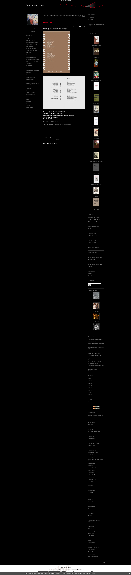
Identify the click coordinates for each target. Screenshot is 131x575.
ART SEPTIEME (96, 311)
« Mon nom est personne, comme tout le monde (54, 15)
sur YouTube (90, 19)
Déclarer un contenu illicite (43, 571)
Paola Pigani (90, 510)
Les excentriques (91, 490)
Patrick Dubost (91, 524)
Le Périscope (91, 477)
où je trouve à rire (31, 77)
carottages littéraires (31, 57)
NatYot (89, 504)
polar (28, 99)
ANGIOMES (96, 57)
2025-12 (90, 380)
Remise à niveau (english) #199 (95, 257)
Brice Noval (90, 424)
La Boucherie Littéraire (93, 231)
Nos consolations (91, 506)
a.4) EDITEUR (30, 46)
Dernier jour (90, 275)
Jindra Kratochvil (91, 463)
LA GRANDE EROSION (96, 150)
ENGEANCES (96, 103)
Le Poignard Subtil (92, 479)
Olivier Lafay (90, 508)
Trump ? (90, 266)
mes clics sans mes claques (33, 70)
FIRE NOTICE (96, 126)
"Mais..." (90, 261)
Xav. (89, 353)
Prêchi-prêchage (91, 259)
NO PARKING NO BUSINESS (96, 161)
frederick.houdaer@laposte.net (33, 27)
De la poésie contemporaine (94, 431)
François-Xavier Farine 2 (93, 443)
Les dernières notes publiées (66, 569)
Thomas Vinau (91, 551)
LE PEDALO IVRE (92, 240)
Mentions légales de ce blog (54, 571)
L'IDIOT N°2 (96, 138)
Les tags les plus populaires (78, 569)
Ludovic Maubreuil (92, 497)
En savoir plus (92, 573)
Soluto (89, 540)
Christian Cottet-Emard (52, 133)
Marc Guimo (90, 499)
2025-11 (90, 383)
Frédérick (90, 355)
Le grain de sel (91, 472)
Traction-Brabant (91, 554)
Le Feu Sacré (91, 237)
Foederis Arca (91, 254)
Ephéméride (29, 65)
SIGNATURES (30, 107)
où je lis (28, 74)
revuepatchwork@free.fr (50, 121)
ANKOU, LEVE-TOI (96, 68)
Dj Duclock (90, 433)
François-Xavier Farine (93, 440)
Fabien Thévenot (91, 438)
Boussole (29, 52)
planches (29, 96)
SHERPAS (96, 331)
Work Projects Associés (93, 556)
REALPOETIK (91, 528)
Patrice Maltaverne (92, 517)
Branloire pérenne (35, 5)
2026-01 (90, 378)
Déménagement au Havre (93, 370)
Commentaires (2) (57, 124)
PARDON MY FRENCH (96, 184)
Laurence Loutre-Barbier (93, 467)
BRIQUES (96, 300)
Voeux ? (89, 273)
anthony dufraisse (67, 124)
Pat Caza (90, 515)
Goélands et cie (97, 355)
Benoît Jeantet (91, 420)
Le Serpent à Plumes (92, 244)
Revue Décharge (91, 531)
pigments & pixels (31, 94)
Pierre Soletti (91, 526)
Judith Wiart (90, 465)
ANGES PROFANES (96, 45)
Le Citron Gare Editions (93, 235)
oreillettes (29, 72)
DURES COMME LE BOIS (96, 92)
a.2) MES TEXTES (31, 40)
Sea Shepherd (91, 535)
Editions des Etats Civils (93, 221)
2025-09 (90, 387)
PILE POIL (96, 196)
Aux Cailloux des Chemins (93, 217)
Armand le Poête (91, 417)
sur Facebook (91, 17)
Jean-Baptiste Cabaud (93, 452)
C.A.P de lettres (30, 54)
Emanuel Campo (91, 436)
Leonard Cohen (91, 481)
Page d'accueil (69, 15)
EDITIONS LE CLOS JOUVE (94, 224)
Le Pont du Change (92, 242)
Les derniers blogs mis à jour (53, 569)
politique (29, 101)
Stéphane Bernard (92, 339)
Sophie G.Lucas (91, 542)
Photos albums (92, 290)
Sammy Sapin (91, 533)
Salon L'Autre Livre (97, 351)
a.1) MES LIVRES (31, 38)
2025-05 (90, 397)
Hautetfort (69, 567)
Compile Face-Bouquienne (33, 59)
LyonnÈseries (30, 67)
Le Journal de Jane (92, 474)
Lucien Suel (90, 492)
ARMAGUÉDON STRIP (96, 80)
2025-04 (90, 399)
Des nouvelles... (91, 271)
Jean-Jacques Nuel (92, 457)
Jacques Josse (91, 447)
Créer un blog (62, 567)
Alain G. (89, 351)
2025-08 (90, 390)
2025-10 (90, 385)
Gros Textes (90, 228)
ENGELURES (96, 115)
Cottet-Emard (91, 429)
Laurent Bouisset (91, 470)
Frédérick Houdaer (92, 343)
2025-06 (90, 394)
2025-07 (90, 392)
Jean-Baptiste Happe (92, 454)
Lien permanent (50, 124)
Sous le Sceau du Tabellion (94, 247)
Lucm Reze (90, 494)
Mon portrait (90, 28)
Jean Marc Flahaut (92, 450)
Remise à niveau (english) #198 (95, 264)
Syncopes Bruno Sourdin (93, 547)
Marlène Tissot (91, 501)
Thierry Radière (91, 549)
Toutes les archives (92, 401)
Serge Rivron (91, 537)
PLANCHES (96, 321)
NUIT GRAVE (96, 173)
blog (92, 571)
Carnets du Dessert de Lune (94, 219)
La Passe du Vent (92, 233)
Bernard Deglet (91, 422)
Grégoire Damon (91, 445)
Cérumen (90, 427)
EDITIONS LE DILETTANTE (94, 226)
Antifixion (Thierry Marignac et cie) (95, 415)
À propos (33, 31)
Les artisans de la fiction (93, 487)
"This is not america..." (93, 268)
